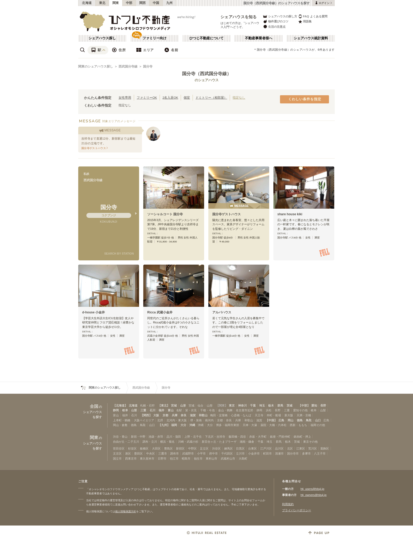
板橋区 (144, 448)
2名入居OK (170, 97)
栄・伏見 (191, 410)
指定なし (239, 97)
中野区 (192, 448)
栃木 (271, 405)
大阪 (156, 415)
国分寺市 (293, 453)
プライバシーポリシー (296, 510)
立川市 (240, 453)
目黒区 (240, 448)
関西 (142, 3)
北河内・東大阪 (176, 420)
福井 (161, 410)
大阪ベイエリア (144, 420)
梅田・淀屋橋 (219, 415)
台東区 (252, 448)
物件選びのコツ (275, 21)
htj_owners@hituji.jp (314, 494)
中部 (129, 3)
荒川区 (312, 448)
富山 (171, 410)
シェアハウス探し (102, 38)
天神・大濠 (250, 425)
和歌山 (203, 415)
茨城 (289, 405)
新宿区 (180, 448)
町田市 (267, 453)
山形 (183, 405)
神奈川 (242, 405)
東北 (102, 3)
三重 (143, 410)
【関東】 (222, 405)
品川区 (279, 448)
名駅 (179, 410)
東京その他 (310, 441)
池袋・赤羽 (156, 436)
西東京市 (131, 458)
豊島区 (168, 448)
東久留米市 (147, 458)
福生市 (198, 458)
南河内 (209, 420)
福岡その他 (318, 425)
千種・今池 (207, 410)
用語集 (305, 21)
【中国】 (271, 420)
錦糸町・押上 (302, 436)
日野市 (162, 458)
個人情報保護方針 (125, 511)
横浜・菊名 (167, 441)
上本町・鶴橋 (121, 420)
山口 (318, 420)
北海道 (87, 3)
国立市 (117, 458)
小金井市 (254, 453)
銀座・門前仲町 (280, 436)
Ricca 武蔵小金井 (160, 312)
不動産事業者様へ (258, 38)
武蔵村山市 (228, 458)
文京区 (117, 453)
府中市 (213, 453)
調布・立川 (149, 441)
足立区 (204, 448)
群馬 (280, 405)
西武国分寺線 (128, 66)
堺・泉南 (196, 420)
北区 (290, 448)
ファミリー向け (154, 38)
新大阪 (288, 415)
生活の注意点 (274, 26)
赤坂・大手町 (258, 436)
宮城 (174, 405)
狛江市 (174, 458)
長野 (323, 405)
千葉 (253, 405)
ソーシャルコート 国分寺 (165, 214)
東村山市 (211, 458)
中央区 (150, 453)
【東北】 (164, 405)
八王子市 (320, 453)
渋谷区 (216, 448)
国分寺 (148, 66)
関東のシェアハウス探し (95, 66)
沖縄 (192, 425)
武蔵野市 (188, 453)
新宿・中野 (138, 436)
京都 (165, 415)
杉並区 (132, 448)
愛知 (314, 405)
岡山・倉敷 (120, 425)
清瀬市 (279, 453)
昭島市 (186, 458)
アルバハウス (221, 312)
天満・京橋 (304, 415)
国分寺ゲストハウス (226, 214)
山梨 (134, 410)
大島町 (243, 458)
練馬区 (228, 448)
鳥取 (309, 420)
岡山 (290, 420)
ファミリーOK (147, 97)
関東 (115, 3)
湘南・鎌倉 (247, 441)
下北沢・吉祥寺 (215, 436)
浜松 (269, 410)
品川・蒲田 (173, 436)
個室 (187, 97)
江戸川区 (266, 448)
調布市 (174, 453)
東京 (232, 405)
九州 (169, 3)
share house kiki (289, 214)
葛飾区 (324, 448)
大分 (183, 425)
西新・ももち (298, 425)
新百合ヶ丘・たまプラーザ (219, 441)
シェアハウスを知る (238, 17)
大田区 (156, 448)
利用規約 (288, 504)
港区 (128, 453)
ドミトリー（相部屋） (211, 97)
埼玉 (262, 405)
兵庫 (175, 415)
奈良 (183, 415)
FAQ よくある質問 (312, 16)
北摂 (160, 420)
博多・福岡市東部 (227, 425)
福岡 (174, 425)
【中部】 (304, 405)
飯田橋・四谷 (237, 436)
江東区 (300, 448)
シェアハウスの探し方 (280, 16)
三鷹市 (162, 453)
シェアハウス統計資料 (311, 38)
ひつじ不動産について (206, 38)
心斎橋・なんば (241, 415)
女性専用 (125, 97)
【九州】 (164, 425)
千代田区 (227, 453)
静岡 (116, 410)
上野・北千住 (193, 436)
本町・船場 (274, 415)
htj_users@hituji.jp (312, 488)
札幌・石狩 (147, 405)
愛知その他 (300, 410)
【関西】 (146, 415)
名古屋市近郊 (244, 410)
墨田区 (138, 453)
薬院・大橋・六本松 (273, 425)
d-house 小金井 (93, 312)
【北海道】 (120, 405)
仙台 (200, 405)
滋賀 (193, 415)
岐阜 (125, 410)
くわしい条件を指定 (304, 99)
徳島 (300, 420)
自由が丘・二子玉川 (126, 441)
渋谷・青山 (120, 436)
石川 (152, 410)
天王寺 (259, 415)
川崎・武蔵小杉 (188, 441)
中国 (156, 3)
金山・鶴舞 (225, 410)
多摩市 (306, 453)
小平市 (201, 453)
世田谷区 (119, 448)
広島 (281, 420)
